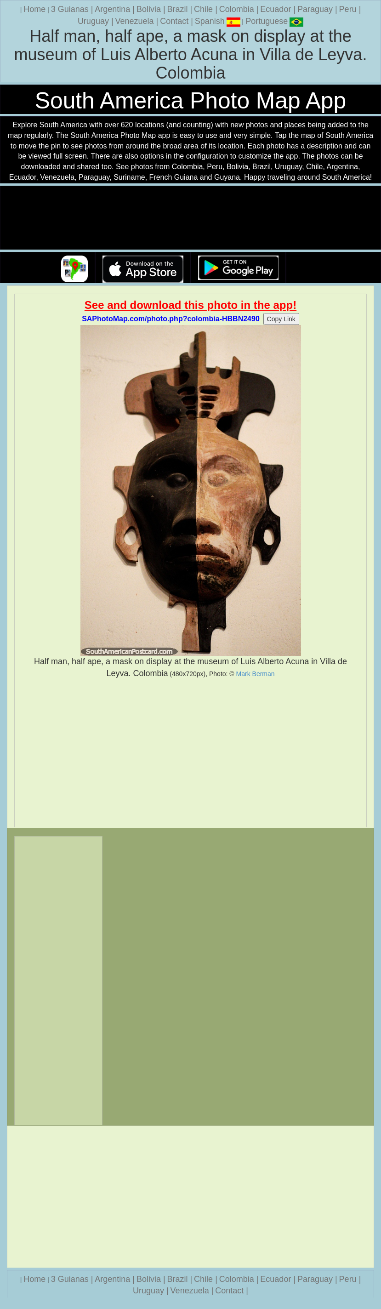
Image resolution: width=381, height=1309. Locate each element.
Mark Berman (255, 673)
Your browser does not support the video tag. (190, 218)
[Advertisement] (190, 753)
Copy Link (281, 319)
